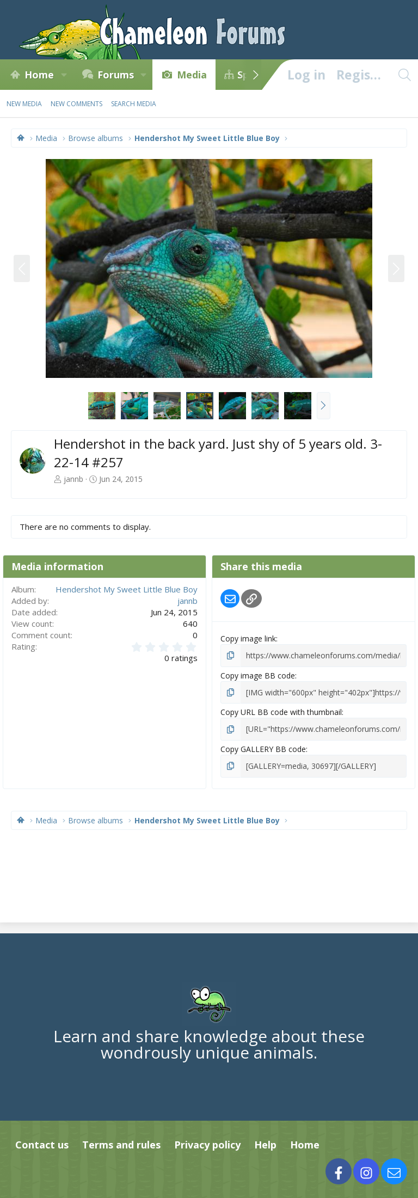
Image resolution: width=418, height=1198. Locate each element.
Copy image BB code (257, 675)
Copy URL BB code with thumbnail (281, 712)
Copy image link (248, 638)
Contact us (42, 1144)
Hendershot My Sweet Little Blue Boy (127, 589)
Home (39, 74)
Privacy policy (207, 1144)
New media (24, 103)
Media (192, 74)
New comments (76, 103)
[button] (63, 74)
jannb (73, 479)
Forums (115, 74)
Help (265, 1144)
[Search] (404, 74)
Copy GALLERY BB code (263, 749)
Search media (133, 103)
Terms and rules (121, 1144)
